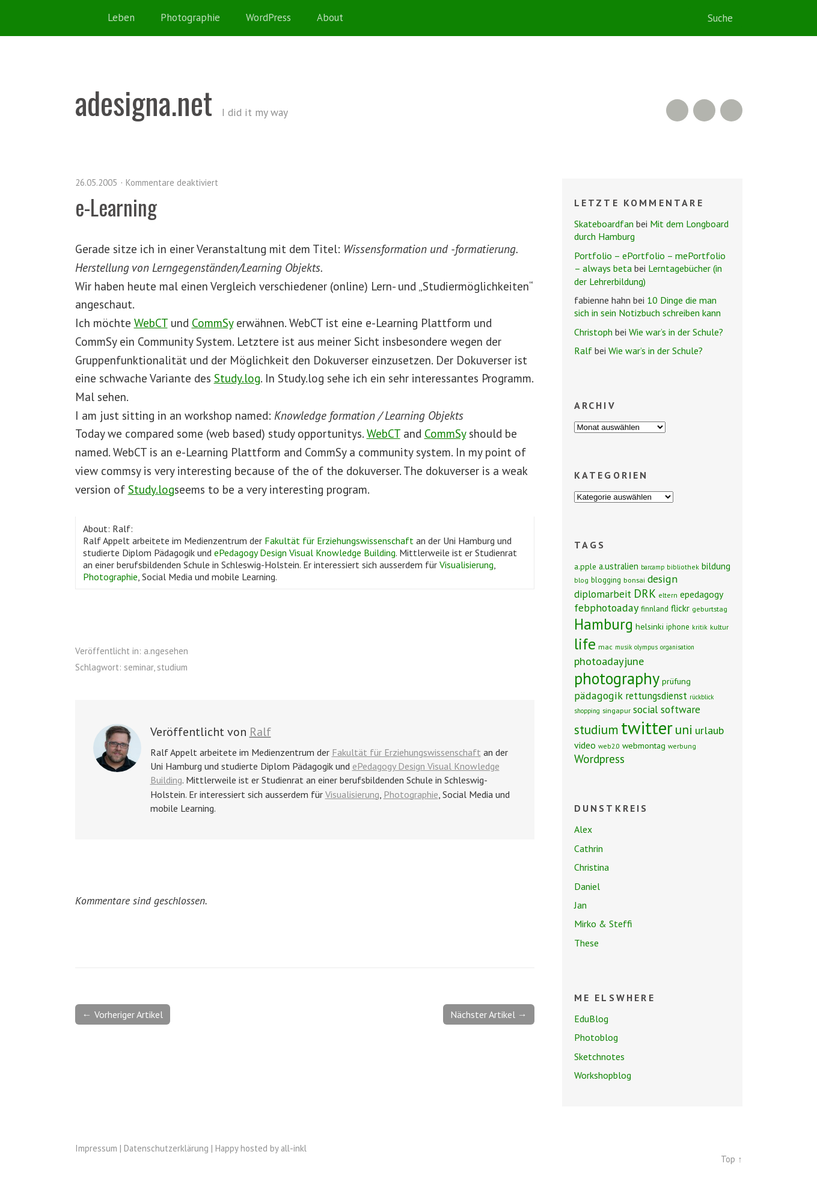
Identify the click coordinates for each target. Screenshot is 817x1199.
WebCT (151, 322)
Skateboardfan (604, 224)
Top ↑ (731, 1159)
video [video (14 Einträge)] (585, 745)
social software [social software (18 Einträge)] (666, 709)
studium (172, 667)
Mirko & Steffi (603, 924)
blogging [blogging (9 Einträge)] (606, 580)
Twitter (731, 110)
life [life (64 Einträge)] (585, 644)
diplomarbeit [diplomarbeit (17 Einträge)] (602, 594)
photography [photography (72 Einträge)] (616, 678)
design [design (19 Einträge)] (662, 579)
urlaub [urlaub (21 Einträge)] (709, 730)
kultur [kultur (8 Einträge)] (719, 626)
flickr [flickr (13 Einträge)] (680, 608)
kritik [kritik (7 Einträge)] (700, 626)
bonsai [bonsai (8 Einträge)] (634, 579)
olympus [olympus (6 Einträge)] (646, 647)
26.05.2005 (96, 182)
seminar (138, 667)
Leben (121, 17)
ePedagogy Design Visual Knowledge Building (305, 553)
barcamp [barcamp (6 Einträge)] (652, 567)
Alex (583, 829)
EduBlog (591, 1019)
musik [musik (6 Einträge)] (623, 647)
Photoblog (596, 1037)
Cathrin (588, 848)
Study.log (237, 377)
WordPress (268, 17)
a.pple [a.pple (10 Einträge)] (585, 566)
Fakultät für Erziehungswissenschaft (339, 541)
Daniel (587, 886)
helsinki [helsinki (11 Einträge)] (649, 626)
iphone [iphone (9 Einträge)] (678, 627)
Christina (591, 867)
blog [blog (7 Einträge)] (581, 579)
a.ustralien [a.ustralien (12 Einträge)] (618, 566)
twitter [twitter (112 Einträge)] (647, 727)
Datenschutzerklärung (166, 1148)
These (586, 943)
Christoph (593, 332)
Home (87, 18)
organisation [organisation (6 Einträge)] (677, 647)
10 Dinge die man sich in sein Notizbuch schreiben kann (647, 306)
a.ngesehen (166, 651)
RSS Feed (677, 110)
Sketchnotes (599, 1056)
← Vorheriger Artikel (122, 1014)
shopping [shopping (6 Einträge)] (587, 711)
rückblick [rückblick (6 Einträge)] (702, 697)
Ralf (260, 732)
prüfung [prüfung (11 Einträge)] (676, 681)
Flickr (704, 110)
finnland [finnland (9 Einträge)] (655, 609)
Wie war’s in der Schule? (676, 332)
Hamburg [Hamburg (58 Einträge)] (603, 624)
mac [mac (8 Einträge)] (605, 646)
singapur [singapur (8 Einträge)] (616, 710)
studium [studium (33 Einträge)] (596, 729)
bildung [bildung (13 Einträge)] (716, 566)
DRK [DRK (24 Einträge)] (645, 593)
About (330, 17)
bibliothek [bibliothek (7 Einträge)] (683, 566)
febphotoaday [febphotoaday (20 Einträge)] (606, 608)
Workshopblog (602, 1075)
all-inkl (294, 1148)
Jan (580, 905)
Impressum (96, 1148)
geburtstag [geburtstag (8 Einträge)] (709, 608)
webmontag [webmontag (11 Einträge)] (644, 745)
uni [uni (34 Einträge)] (684, 729)
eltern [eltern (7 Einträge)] (668, 595)
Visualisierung (466, 565)
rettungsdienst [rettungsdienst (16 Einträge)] (656, 695)
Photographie (190, 17)
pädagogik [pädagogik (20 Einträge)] (598, 695)
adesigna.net (143, 102)
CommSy (212, 322)
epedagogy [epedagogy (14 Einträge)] (701, 594)
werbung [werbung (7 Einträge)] (682, 745)
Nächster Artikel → (488, 1014)
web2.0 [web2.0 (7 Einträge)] (609, 745)
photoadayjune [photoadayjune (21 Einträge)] (609, 661)
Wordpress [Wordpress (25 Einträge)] (599, 758)
